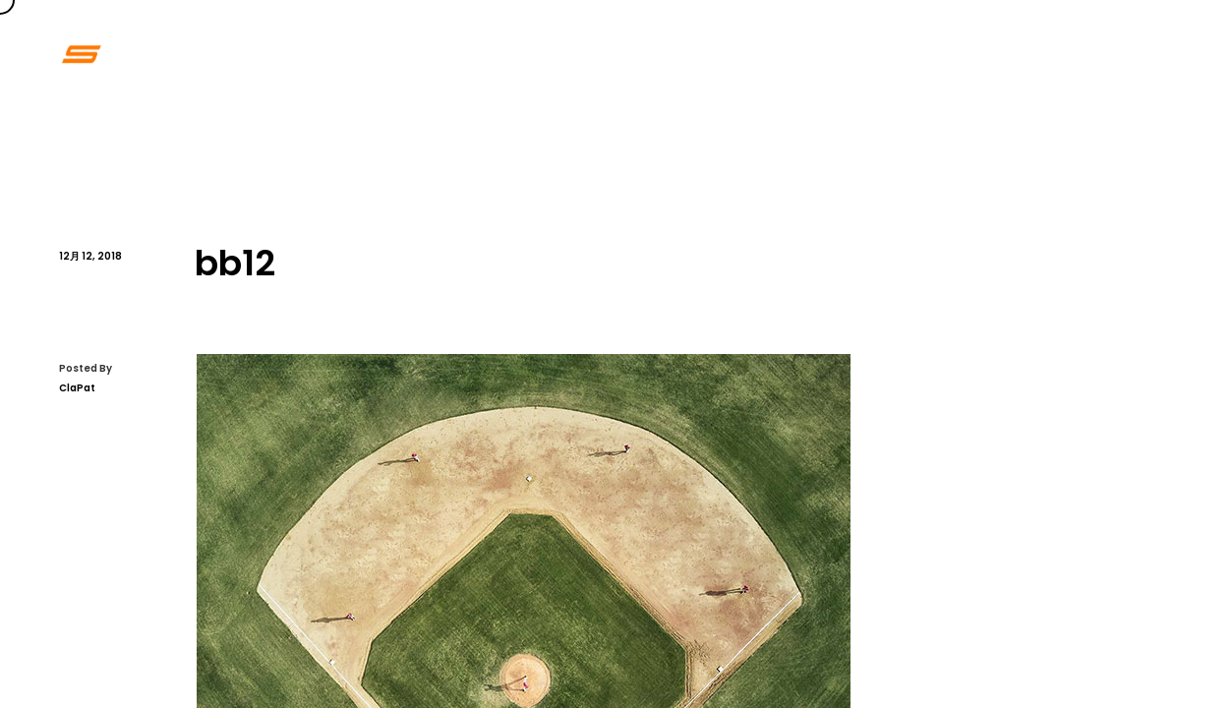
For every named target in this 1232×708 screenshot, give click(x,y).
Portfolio (841, 53)
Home (747, 53)
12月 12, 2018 (90, 256)
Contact (1034, 53)
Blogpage (1141, 53)
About (938, 53)
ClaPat (77, 388)
